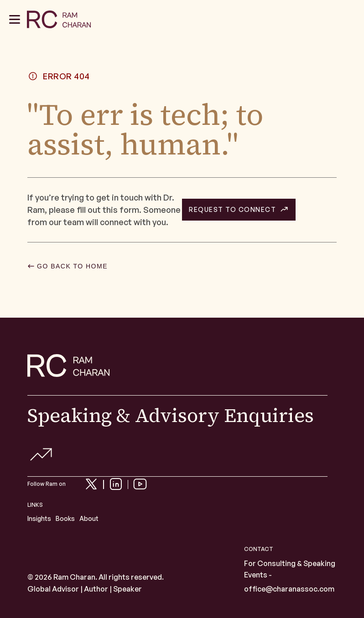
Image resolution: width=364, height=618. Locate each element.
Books (65, 518)
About (89, 518)
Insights (39, 518)
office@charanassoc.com (289, 588)
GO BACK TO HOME (72, 266)
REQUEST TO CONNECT (232, 209)
